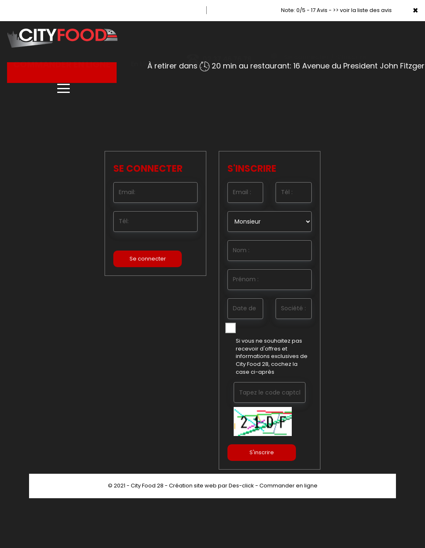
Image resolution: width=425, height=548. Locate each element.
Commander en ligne (288, 486)
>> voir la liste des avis (362, 10)
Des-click (241, 486)
